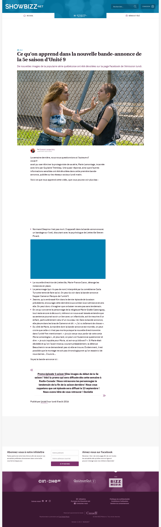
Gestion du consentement (119, 503)
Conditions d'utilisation (119, 501)
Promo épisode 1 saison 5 (52, 374)
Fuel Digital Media (64, 516)
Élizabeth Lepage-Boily (47, 149)
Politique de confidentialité (120, 499)
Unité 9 (44, 401)
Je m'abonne (65, 464)
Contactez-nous (81, 503)
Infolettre (81, 499)
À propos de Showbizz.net (80, 501)
